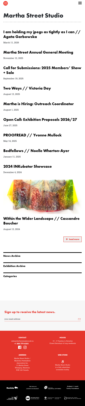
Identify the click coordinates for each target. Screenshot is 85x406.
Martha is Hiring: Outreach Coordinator (38, 103)
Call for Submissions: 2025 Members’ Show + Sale (42, 70)
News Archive (11, 256)
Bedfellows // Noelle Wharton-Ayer (36, 150)
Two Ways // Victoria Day (27, 88)
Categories (10, 276)
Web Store (62, 355)
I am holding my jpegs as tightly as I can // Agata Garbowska (42, 34)
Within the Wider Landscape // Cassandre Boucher (41, 221)
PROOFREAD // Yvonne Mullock (32, 135)
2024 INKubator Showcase (27, 166)
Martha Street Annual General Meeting (38, 52)
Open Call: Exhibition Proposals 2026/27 (40, 119)
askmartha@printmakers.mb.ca (22, 341)
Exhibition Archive (14, 266)
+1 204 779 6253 (21, 343)
